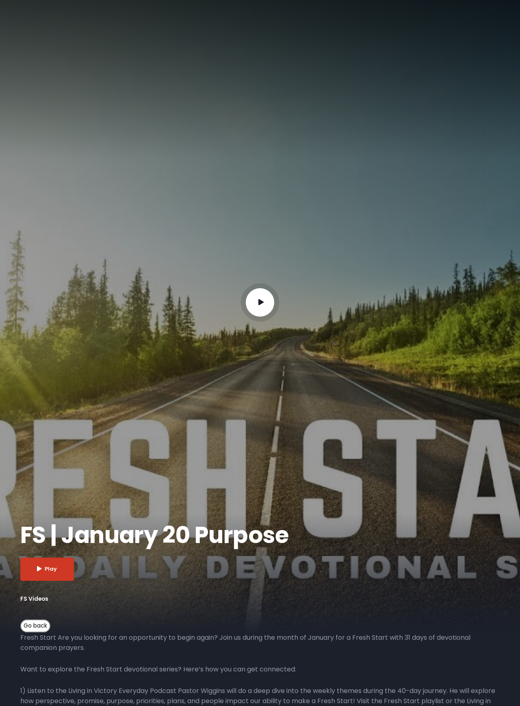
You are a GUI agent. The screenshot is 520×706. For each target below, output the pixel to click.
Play (47, 569)
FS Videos (34, 599)
